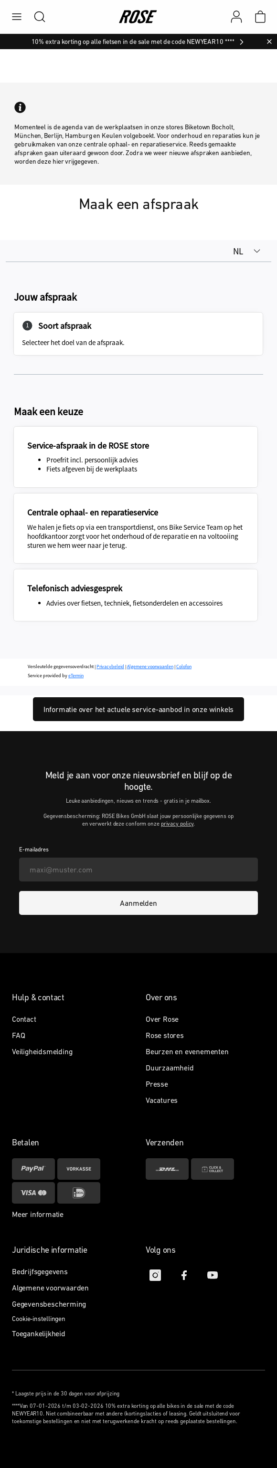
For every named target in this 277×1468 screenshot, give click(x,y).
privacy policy (177, 823)
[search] (35, 17)
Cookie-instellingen (38, 1318)
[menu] (17, 17)
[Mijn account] (236, 17)
